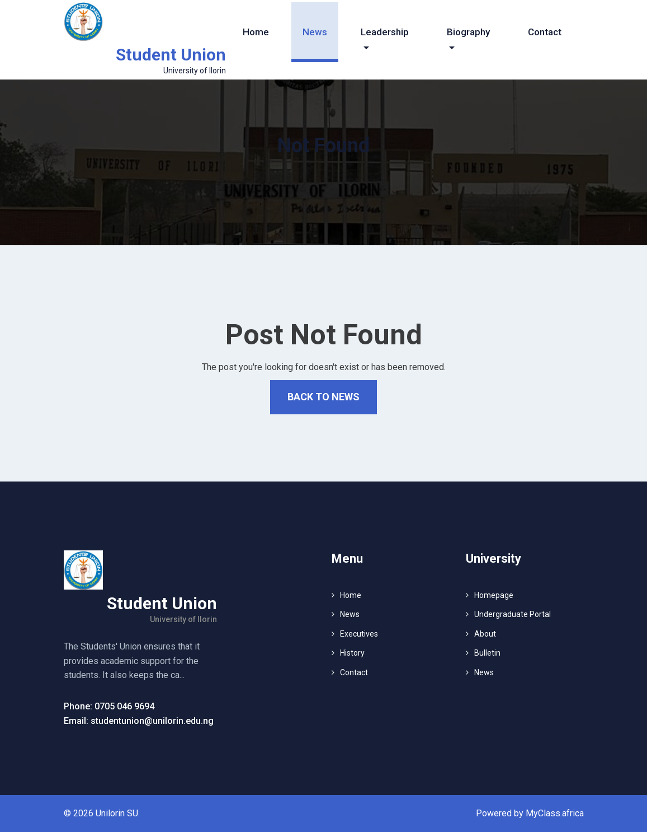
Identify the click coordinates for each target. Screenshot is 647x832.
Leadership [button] (385, 32)
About (485, 633)
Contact (544, 32)
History (352, 652)
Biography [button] (468, 32)
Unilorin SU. (118, 813)
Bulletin (487, 652)
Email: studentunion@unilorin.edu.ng (139, 721)
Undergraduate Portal (512, 614)
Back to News (323, 397)
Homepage (493, 595)
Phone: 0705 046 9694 (109, 706)
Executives (359, 633)
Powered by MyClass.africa (530, 813)
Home (256, 32)
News (315, 32)
